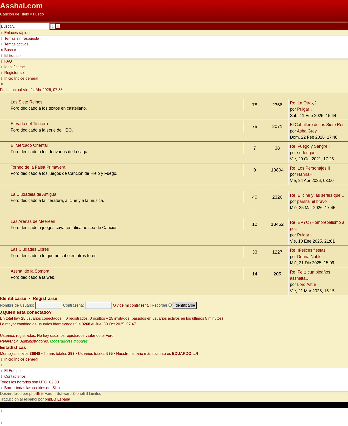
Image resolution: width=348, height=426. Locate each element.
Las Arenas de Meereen (33, 221)
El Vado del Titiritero (29, 123)
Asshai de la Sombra (30, 271)
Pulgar (303, 109)
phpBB (35, 394)
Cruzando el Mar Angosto (28, 215)
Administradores (34, 341)
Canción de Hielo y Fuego (27, 95)
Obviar (5, 20)
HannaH (305, 174)
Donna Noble (309, 256)
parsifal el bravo (312, 201)
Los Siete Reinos (26, 102)
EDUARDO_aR (185, 354)
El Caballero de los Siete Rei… (319, 124)
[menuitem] (19, 38)
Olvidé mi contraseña (131, 305)
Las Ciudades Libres (30, 249)
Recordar (162, 305)
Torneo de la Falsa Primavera (38, 167)
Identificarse (13, 298)
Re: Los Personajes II (310, 168)
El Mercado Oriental (29, 145)
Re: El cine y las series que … (318, 195)
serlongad (306, 152)
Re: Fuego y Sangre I (310, 146)
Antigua (8, 188)
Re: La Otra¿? (303, 103)
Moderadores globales (69, 341)
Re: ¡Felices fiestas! (308, 250)
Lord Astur (306, 284)
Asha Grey (307, 131)
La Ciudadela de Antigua (33, 194)
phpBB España (57, 399)
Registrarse (45, 298)
